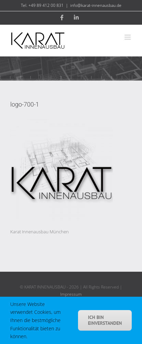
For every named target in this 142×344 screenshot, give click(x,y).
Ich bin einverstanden (105, 320)
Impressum (71, 294)
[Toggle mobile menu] (128, 37)
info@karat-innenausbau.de (95, 5)
